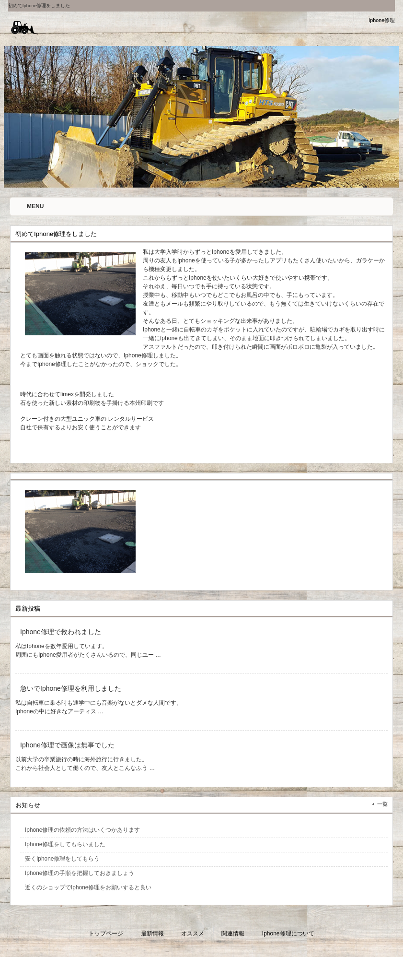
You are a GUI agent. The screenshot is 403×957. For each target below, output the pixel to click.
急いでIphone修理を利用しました (70, 688)
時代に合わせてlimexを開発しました (67, 394)
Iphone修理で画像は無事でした (67, 745)
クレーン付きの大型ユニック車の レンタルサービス (87, 418)
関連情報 (232, 933)
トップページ (106, 933)
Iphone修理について (288, 933)
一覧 (382, 804)
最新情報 (152, 933)
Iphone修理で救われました (60, 632)
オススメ (192, 933)
